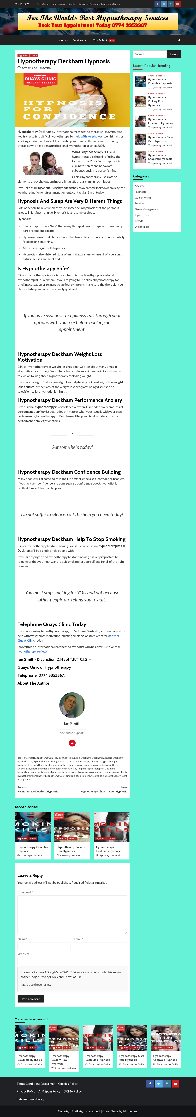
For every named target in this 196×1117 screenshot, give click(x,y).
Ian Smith (44, 68)
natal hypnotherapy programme (81, 772)
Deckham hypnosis (102, 757)
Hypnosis (62, 40)
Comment (25, 892)
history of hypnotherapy (104, 761)
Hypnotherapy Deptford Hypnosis (44, 789)
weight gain (97, 775)
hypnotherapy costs (93, 764)
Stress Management (146, 209)
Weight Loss (111, 775)
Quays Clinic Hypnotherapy (50, 3)
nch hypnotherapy (109, 772)
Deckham (86, 757)
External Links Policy (30, 1099)
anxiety (54, 757)
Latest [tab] (137, 66)
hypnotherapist (57, 764)
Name (22, 939)
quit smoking (68, 775)
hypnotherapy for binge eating (44, 768)
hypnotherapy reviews (32, 651)
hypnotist (35, 772)
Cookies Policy (68, 1083)
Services (80, 40)
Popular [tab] (150, 66)
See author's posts (72, 733)
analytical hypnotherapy (36, 757)
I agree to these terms (35, 984)
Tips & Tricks (104, 40)
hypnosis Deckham (38, 764)
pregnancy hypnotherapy (46, 775)
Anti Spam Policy (49, 1091)
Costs (72, 3)
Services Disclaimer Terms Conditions (99, 3)
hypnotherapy (74, 764)
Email (78, 939)
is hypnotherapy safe (52, 772)
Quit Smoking (143, 197)
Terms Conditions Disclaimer (36, 1083)
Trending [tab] (163, 66)
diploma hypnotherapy (45, 761)
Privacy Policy (49, 977)
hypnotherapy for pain (74, 768)
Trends (34, 55)
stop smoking (83, 775)
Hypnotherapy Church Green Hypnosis (99, 789)
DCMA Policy (73, 1091)
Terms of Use (73, 977)
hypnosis (22, 764)
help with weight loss (89, 136)
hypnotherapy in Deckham (101, 768)
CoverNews (110, 1111)
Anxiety (139, 185)
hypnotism (23, 772)
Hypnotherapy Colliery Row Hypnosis (157, 101)
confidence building (69, 757)
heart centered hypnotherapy (74, 761)
